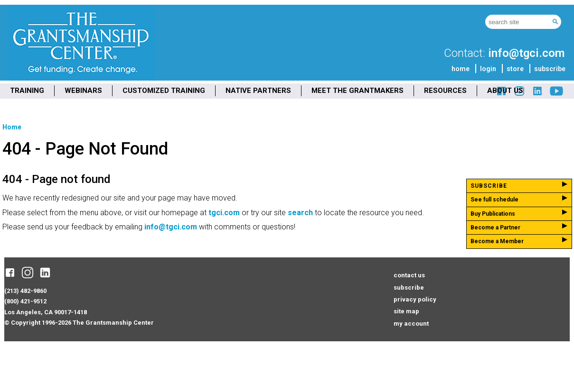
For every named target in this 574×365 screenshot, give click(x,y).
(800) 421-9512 (25, 301)
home (461, 69)
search (300, 212)
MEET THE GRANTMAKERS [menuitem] (357, 90)
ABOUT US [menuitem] (505, 90)
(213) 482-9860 (25, 290)
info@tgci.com (526, 53)
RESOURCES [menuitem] (445, 90)
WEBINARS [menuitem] (83, 90)
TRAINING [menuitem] (27, 90)
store (515, 69)
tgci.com (224, 212)
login (488, 69)
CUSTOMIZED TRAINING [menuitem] (163, 90)
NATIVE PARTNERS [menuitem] (258, 90)
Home (11, 127)
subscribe (549, 69)
